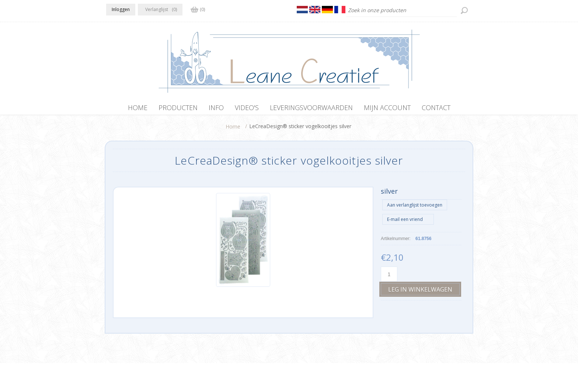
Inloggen (121, 9)
